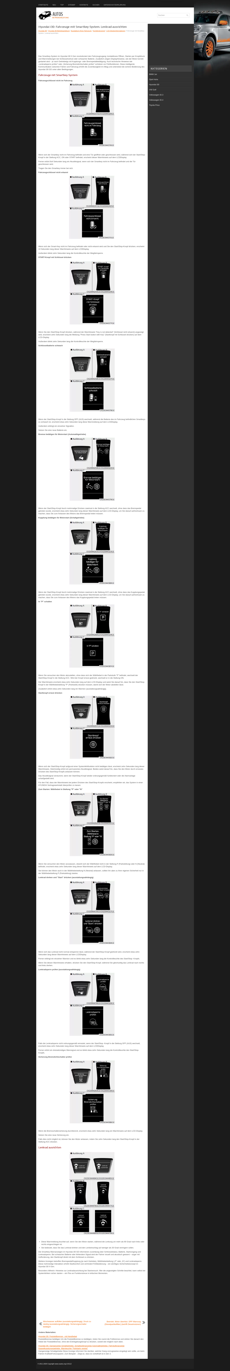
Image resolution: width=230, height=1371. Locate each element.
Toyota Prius (154, 105)
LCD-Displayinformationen (115, 31)
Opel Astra (153, 79)
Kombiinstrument (99, 31)
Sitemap (71, 5)
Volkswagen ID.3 (156, 95)
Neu (54, 5)
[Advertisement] (92, 44)
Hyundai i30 (42, 31)
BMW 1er (153, 74)
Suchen (96, 5)
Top (62, 5)
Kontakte (84, 5)
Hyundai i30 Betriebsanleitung (59, 31)
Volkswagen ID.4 (156, 100)
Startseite (43, 5)
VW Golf (152, 90)
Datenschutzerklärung (115, 5)
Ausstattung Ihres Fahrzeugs (81, 31)
